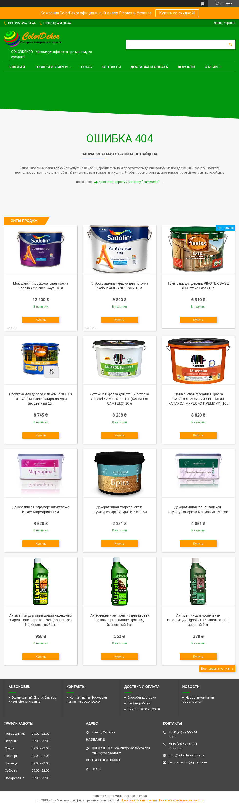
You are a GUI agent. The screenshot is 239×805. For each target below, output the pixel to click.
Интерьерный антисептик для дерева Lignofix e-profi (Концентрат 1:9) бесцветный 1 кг (119, 620)
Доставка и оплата (149, 67)
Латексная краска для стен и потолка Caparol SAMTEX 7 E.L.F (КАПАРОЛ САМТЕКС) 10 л (119, 398)
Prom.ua (141, 796)
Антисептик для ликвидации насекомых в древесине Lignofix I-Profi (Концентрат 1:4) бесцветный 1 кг (40, 620)
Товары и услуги (51, 67)
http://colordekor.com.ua (186, 755)
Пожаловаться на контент (139, 800)
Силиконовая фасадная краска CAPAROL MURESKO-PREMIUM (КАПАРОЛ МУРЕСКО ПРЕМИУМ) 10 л (198, 398)
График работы (139, 703)
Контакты (111, 67)
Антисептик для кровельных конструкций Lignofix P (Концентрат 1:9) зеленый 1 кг (198, 620)
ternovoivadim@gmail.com (188, 762)
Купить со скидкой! (177, 13)
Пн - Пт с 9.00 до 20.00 (144, 709)
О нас (86, 67)
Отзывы (213, 67)
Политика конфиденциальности (181, 800)
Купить (41, 319)
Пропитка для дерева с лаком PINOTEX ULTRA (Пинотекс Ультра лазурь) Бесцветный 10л (40, 398)
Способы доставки (142, 697)
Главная (17, 67)
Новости (186, 67)
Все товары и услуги (215, 668)
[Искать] (230, 44)
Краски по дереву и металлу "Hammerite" (129, 182)
